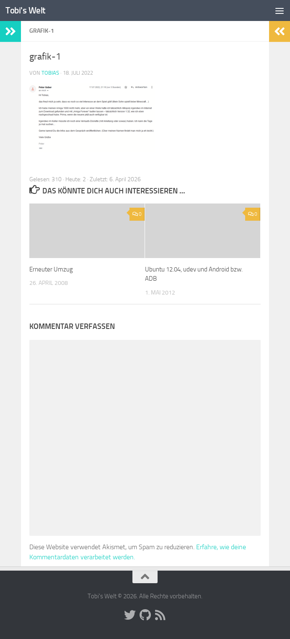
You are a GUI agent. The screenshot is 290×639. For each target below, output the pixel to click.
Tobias (50, 73)
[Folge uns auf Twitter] (130, 615)
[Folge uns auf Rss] (160, 615)
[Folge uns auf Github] (145, 615)
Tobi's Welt (25, 10)
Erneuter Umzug (51, 269)
